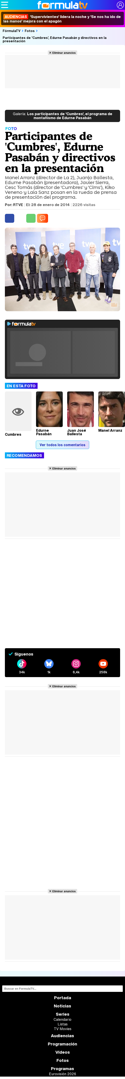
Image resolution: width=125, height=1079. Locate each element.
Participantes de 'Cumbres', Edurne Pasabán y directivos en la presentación (55, 39)
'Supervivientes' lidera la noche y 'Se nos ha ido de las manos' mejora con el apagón (62, 19)
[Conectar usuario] (120, 5)
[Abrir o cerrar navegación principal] (4, 5)
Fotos (30, 30)
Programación (62, 1044)
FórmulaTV (11, 30)
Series (62, 1014)
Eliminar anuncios (64, 53)
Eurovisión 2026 (62, 1074)
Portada (62, 997)
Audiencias (62, 1035)
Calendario (62, 1019)
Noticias (62, 1006)
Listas (63, 1024)
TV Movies (62, 1028)
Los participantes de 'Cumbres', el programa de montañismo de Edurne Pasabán (62, 116)
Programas (62, 1068)
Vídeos (62, 1052)
